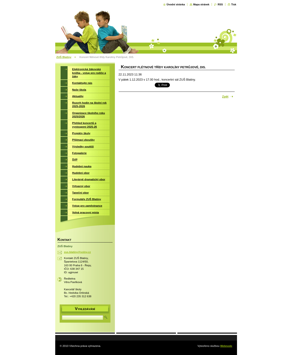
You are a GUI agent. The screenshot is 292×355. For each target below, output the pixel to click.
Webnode (226, 346)
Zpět (225, 96)
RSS (220, 4)
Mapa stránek (201, 4)
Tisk (233, 4)
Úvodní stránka (176, 4)
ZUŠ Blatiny (64, 57)
